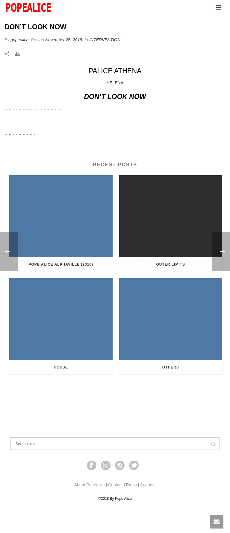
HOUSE (61, 367)
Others (170, 367)
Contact (115, 484)
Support (147, 484)
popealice (19, 39)
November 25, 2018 (63, 39)
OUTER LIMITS (170, 264)
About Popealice (89, 484)
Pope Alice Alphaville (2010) (60, 264)
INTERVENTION (104, 39)
